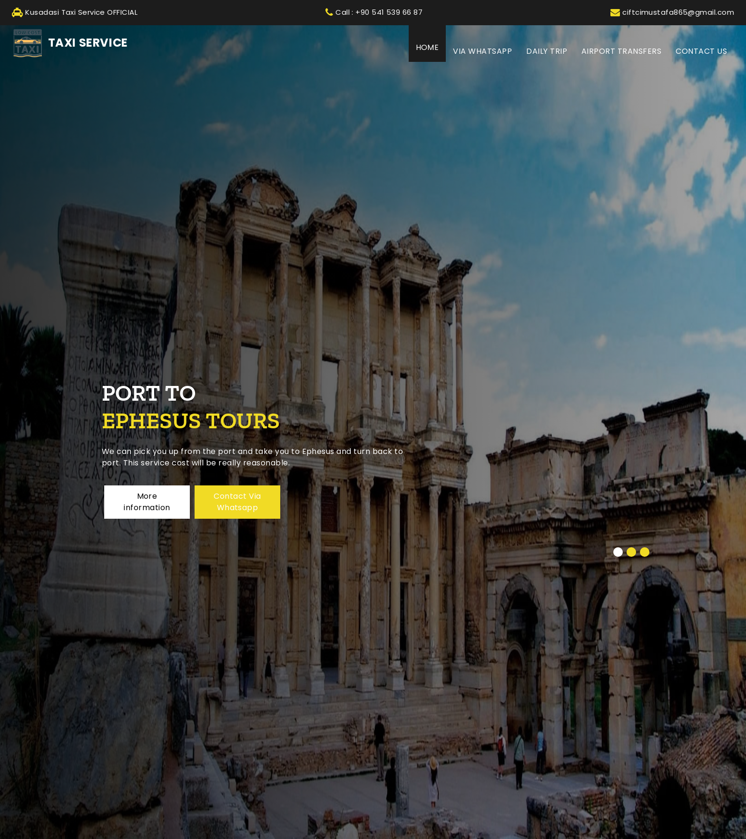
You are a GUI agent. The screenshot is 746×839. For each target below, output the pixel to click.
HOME (431, 47)
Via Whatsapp (482, 51)
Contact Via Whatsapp (237, 502)
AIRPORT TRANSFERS (621, 51)
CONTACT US (701, 51)
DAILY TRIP (546, 51)
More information (147, 502)
